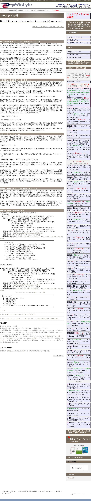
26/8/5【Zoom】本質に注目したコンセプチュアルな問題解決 (78, 287)
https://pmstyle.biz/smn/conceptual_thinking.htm (28, 233)
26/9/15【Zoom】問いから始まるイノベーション (78, 127)
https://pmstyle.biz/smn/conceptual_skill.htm (26, 285)
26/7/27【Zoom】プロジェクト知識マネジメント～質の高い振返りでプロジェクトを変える (78, 263)
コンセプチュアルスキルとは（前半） (27, 237)
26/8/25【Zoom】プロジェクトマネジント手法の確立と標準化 (78, 329)
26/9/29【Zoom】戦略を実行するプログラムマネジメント (78, 136)
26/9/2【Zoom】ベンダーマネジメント (78, 347)
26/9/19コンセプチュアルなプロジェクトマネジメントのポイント (78, 364)
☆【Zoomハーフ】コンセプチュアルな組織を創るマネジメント (78, 419)
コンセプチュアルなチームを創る (78, 409)
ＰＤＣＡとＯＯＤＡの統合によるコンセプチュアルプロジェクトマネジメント (78, 392)
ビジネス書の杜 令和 (77, 57)
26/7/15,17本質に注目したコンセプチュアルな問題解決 (78, 239)
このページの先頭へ (58, 356)
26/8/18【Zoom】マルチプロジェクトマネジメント (78, 298)
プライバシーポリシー (9, 491)
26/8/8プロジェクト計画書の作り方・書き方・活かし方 (78, 292)
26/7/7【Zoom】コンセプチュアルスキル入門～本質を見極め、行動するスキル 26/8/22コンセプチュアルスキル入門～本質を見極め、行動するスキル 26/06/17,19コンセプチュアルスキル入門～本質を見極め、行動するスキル (78, 116)
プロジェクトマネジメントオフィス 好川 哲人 (48, 27)
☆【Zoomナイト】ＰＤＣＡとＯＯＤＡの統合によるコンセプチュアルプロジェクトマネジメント (78, 399)
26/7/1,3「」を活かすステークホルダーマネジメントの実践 (78, 203)
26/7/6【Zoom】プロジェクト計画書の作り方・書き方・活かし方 (78, 209)
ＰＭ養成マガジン (79, 40)
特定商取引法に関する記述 (28, 491)
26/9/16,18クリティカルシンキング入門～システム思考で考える (78, 357)
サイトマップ (6, 493)
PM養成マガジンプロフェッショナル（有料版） (22, 338)
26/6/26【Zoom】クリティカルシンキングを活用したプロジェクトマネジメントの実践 (78, 196)
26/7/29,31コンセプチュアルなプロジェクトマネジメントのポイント (78, 276)
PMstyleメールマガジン (79, 37)
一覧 (3, 310)
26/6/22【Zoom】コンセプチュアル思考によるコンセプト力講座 (78, 178)
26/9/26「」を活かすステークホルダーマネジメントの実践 (78, 370)
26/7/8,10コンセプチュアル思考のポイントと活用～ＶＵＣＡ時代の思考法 (78, 214)
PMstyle (20, 5)
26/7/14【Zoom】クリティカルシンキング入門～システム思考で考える (78, 232)
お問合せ (59, 491)
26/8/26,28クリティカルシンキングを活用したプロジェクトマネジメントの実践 (78, 335)
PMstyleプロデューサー (79, 51)
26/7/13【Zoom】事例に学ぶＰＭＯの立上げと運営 (78, 227)
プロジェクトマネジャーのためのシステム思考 (30, 292)
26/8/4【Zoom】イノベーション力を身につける (78, 131)
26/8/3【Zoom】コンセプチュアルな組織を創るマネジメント (78, 282)
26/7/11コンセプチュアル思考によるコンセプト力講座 (78, 221)
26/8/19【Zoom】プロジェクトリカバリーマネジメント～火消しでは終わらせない (78, 304)
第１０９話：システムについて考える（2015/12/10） (19, 314)
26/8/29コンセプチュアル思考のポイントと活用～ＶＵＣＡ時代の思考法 (78, 341)
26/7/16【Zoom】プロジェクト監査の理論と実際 (78, 244)
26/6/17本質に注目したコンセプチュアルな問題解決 (78, 173)
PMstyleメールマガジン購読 (16, 351)
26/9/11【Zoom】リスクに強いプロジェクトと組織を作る (79, 352)
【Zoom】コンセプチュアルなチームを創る (78, 405)
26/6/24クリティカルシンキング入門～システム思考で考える (78, 183)
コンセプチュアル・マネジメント (79, 43)
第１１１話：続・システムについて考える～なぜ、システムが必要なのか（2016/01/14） (30, 318)
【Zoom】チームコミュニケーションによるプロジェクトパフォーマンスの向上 (78, 424)
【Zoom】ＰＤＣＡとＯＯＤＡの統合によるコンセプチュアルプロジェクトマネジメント (78, 386)
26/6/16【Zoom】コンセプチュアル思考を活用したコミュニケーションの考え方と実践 (78, 167)
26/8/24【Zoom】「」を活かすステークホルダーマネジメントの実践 (78, 323)
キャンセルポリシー (46, 491)
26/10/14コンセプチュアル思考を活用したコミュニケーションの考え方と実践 (78, 377)
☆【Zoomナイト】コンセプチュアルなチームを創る (78, 414)
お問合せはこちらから (74, 81)
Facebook (71, 478)
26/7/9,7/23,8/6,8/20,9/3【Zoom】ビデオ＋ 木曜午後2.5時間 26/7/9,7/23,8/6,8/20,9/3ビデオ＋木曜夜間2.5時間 (78, 97)
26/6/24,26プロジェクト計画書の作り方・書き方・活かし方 (78, 190)
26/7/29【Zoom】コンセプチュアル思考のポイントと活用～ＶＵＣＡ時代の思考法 (78, 270)
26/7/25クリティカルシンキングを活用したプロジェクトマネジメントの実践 (78, 257)
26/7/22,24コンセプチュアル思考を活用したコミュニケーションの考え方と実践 (78, 250)
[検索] (78, 468)
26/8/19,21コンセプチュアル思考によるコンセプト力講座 (78, 310)
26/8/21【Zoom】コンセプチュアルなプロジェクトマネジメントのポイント (78, 317)
